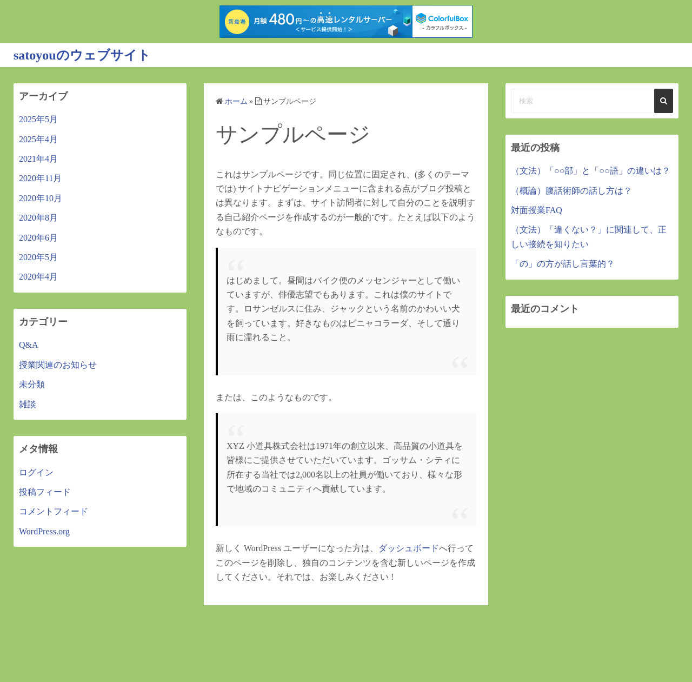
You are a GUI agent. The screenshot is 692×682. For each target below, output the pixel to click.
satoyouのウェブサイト (82, 55)
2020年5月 (38, 257)
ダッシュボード (408, 548)
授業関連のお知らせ (58, 364)
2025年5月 (38, 119)
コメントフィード (53, 511)
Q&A (28, 344)
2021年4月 (38, 158)
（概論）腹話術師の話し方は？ (571, 190)
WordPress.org (44, 531)
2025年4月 (38, 139)
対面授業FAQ (536, 210)
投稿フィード (45, 491)
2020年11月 (40, 178)
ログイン (36, 472)
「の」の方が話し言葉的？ (563, 263)
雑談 (27, 404)
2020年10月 (40, 198)
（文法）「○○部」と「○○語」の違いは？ (590, 170)
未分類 (32, 384)
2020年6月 (38, 237)
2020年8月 (38, 217)
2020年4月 (38, 276)
